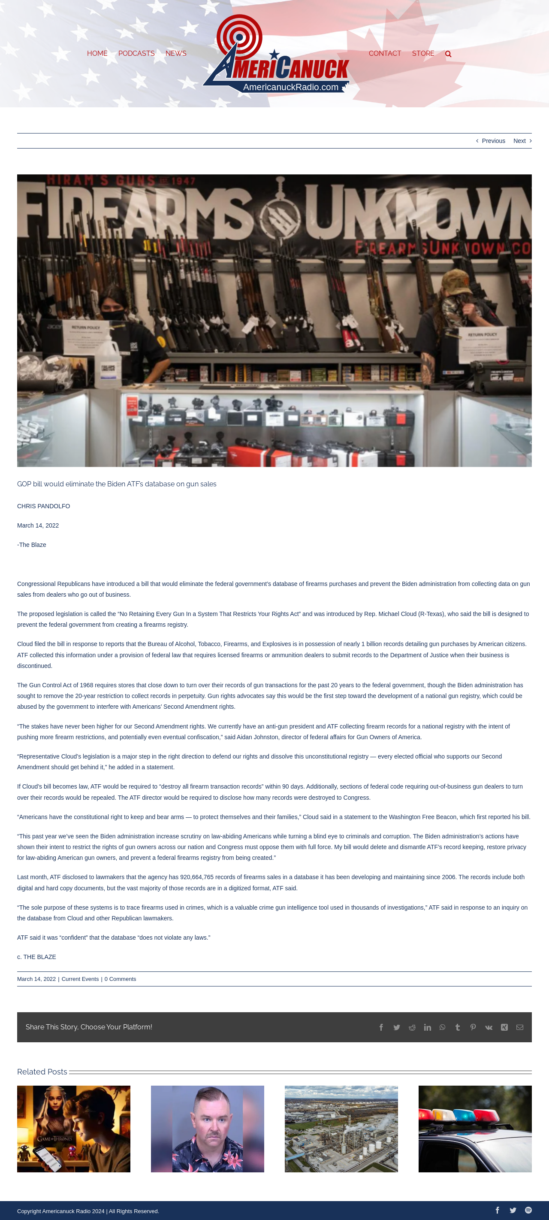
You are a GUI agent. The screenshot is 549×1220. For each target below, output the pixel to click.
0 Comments (120, 979)
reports (115, 643)
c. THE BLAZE (36, 956)
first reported (494, 816)
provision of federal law (150, 655)
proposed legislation (56, 613)
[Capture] (274, 320)
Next (519, 140)
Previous (493, 140)
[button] (448, 54)
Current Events (80, 979)
